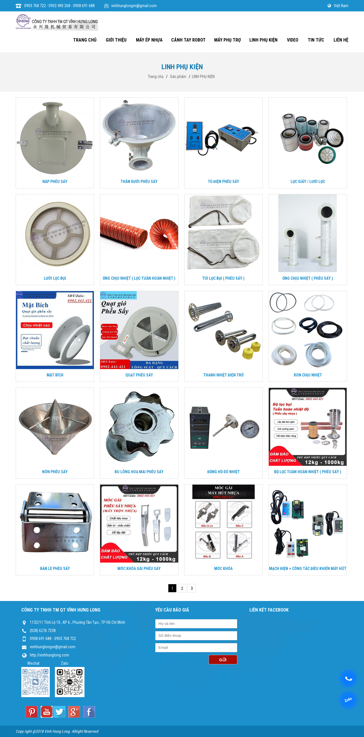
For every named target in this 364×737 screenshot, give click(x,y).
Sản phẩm (178, 76)
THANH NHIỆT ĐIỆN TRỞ (223, 375)
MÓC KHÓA (223, 568)
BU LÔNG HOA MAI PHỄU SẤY (139, 472)
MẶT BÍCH (55, 375)
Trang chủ (156, 76)
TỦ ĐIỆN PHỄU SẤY (223, 181)
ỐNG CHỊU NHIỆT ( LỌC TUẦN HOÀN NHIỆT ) (139, 278)
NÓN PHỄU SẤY (55, 472)
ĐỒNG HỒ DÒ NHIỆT (223, 472)
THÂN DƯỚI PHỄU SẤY (139, 181)
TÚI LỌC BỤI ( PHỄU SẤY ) (223, 278)
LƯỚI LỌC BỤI (55, 278)
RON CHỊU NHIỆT (308, 375)
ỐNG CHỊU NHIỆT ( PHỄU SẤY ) (307, 278)
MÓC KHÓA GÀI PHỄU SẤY (139, 568)
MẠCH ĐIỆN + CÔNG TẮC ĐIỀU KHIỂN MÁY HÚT (307, 568)
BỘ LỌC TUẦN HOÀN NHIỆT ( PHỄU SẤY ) (307, 472)
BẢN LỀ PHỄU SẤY (55, 568)
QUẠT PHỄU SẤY (139, 375)
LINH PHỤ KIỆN (203, 76)
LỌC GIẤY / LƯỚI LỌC (308, 181)
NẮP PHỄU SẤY (54, 181)
